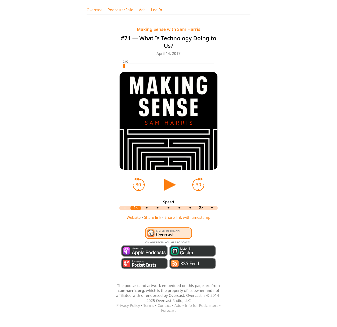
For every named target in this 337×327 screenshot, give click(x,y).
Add (177, 305)
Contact (164, 305)
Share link (152, 217)
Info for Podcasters (201, 305)
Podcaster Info (120, 9)
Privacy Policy (128, 305)
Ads (142, 9)
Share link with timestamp (187, 217)
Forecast (168, 310)
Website (134, 217)
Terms (148, 305)
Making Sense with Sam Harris (168, 29)
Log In (156, 9)
